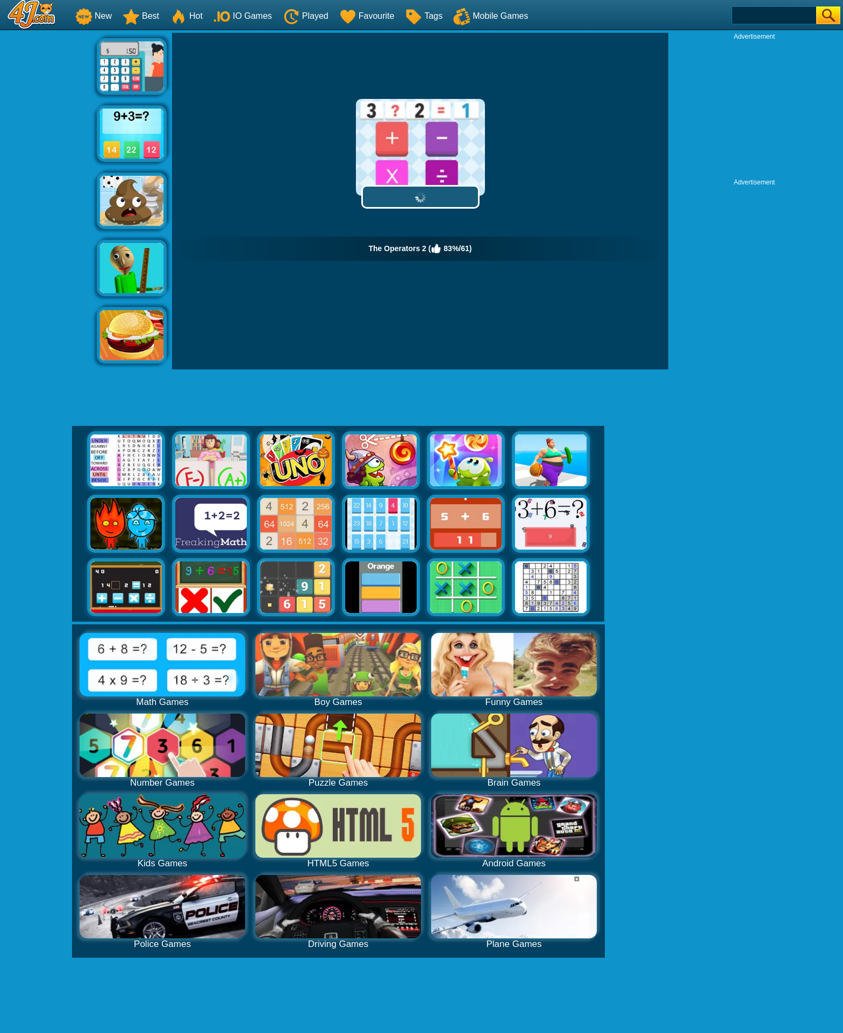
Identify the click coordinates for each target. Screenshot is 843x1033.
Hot (186, 15)
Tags (423, 15)
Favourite (367, 15)
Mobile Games (490, 15)
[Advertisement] (48, 194)
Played (305, 15)
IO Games (242, 15)
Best (141, 15)
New (93, 15)
